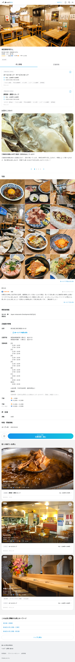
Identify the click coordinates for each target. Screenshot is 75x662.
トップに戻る (37, 637)
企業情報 (23, 653)
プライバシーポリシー (14, 653)
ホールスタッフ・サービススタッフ (16, 75)
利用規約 (4, 653)
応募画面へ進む (40, 436)
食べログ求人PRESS (7, 645)
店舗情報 (56, 64)
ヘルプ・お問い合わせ (7, 648)
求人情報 (19, 64)
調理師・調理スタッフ (11, 94)
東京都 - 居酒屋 (8, 623)
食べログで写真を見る (66, 281)
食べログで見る (68, 302)
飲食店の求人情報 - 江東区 (11, 627)
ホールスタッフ (13, 546)
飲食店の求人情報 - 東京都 (11, 631)
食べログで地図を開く (21, 332)
